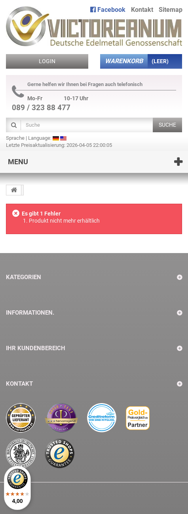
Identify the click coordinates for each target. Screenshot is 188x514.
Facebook (107, 9)
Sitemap (170, 9)
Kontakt (142, 9)
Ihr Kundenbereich (35, 348)
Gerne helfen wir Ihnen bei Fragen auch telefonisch (77, 84)
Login (47, 61)
